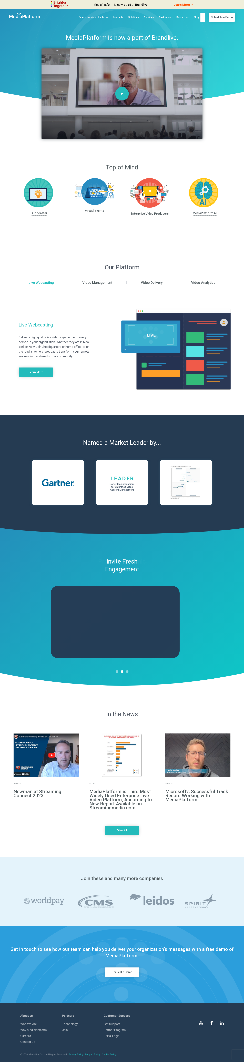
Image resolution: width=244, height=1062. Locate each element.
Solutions (133, 17)
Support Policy (92, 1054)
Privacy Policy (76, 1054)
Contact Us (27, 1042)
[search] (203, 17)
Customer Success (117, 1015)
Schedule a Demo (222, 17)
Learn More (36, 372)
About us (26, 1015)
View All (122, 830)
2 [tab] (122, 671)
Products (118, 17)
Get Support (112, 1024)
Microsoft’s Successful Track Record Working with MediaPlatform (196, 795)
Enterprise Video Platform (93, 17)
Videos (17, 783)
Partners (68, 1015)
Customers (165, 17)
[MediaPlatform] (24, 15)
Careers (25, 1036)
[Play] (122, 93)
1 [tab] (117, 671)
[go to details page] (46, 755)
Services (149, 17)
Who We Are (28, 1024)
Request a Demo (122, 972)
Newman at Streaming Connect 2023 (37, 793)
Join (65, 1030)
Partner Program (115, 1030)
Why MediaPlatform (33, 1030)
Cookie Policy (109, 1054)
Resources (182, 17)
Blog (196, 17)
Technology (70, 1024)
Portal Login (111, 1036)
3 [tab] (127, 671)
